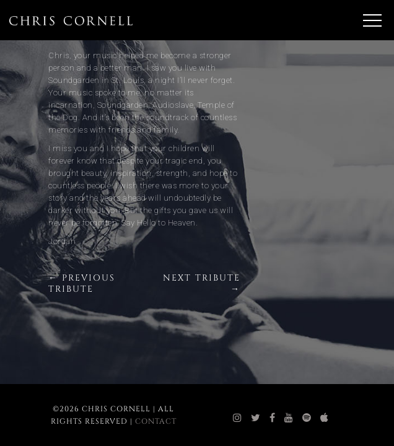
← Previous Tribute (81, 283)
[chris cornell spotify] (307, 418)
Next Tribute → (201, 283)
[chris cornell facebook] (272, 418)
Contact (156, 421)
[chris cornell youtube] (289, 418)
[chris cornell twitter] (256, 418)
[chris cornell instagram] (237, 418)
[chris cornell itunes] (324, 418)
